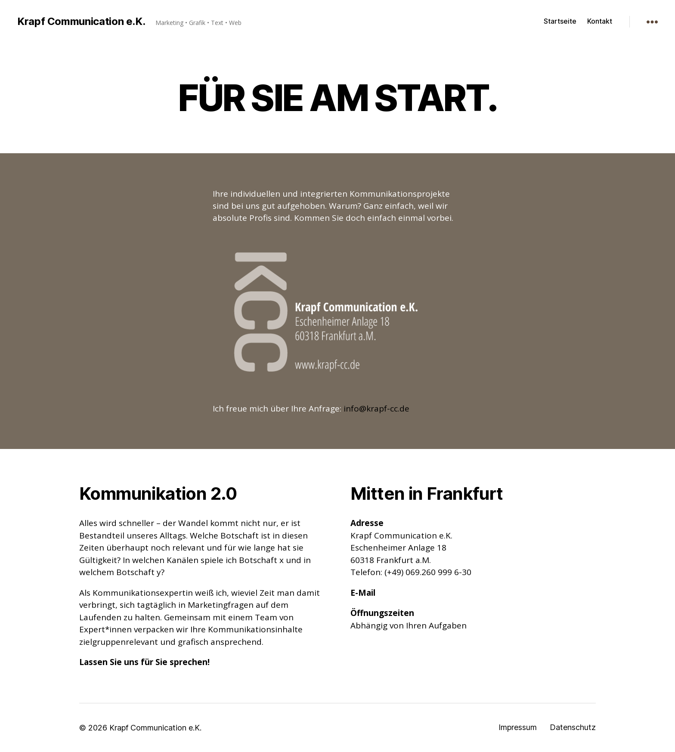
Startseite (560, 21)
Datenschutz (573, 727)
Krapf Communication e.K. (81, 21)
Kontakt (599, 21)
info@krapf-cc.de (376, 408)
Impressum (518, 727)
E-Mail (362, 592)
